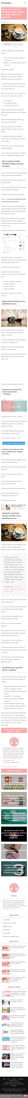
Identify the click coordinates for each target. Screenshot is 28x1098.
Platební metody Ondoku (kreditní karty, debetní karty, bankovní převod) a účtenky (17, 1031)
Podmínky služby (13, 1080)
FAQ (8, 1079)
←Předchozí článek (5, 766)
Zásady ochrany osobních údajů (13, 1082)
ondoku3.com (9, 760)
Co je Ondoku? (6, 919)
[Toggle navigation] (25, 3)
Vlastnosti (14, 1079)
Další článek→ (15, 766)
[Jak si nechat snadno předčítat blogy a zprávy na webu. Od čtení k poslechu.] (6, 948)
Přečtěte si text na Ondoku (9, 923)
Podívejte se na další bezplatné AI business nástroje (13, 1089)
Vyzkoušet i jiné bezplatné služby (11, 936)
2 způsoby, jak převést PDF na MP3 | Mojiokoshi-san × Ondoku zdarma (18, 979)
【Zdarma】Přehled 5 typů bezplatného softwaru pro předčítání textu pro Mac (17, 1024)
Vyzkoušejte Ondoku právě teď (13, 443)
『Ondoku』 (20, 416)
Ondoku (3, 6)
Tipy (11, 6)
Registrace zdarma (7, 926)
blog (4, 1079)
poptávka (21, 1079)
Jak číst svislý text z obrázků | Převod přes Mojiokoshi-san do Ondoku (18, 955)
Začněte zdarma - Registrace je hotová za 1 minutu (14, 730)
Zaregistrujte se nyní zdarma (9, 909)
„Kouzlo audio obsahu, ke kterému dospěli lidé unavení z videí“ (13, 589)
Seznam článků (6, 933)
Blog (7, 6)
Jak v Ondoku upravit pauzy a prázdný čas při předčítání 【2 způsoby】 (18, 1009)
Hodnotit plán (6, 929)
